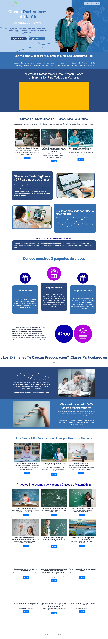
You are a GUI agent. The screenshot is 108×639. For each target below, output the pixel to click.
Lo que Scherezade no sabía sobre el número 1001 (82, 613)
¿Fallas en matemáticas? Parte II (82, 517)
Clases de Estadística (81, 472)
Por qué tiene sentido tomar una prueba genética (82, 579)
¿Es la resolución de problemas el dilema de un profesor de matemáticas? (25, 547)
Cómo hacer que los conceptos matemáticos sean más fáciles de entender (54, 548)
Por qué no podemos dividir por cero (54, 517)
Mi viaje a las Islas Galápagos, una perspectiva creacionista (82, 547)
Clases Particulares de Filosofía (26, 472)
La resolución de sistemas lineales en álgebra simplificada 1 (25, 613)
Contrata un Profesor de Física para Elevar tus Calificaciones (81, 152)
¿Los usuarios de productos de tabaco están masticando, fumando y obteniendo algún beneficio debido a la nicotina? (54, 580)
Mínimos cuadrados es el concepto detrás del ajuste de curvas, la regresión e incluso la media (54, 614)
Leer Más (27, 160)
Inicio (97, 3)
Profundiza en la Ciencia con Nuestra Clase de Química (54, 473)
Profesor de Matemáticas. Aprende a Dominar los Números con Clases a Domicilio (54, 152)
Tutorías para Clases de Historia (27, 151)
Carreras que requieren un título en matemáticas (25, 579)
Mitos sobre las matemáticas (26, 517)
